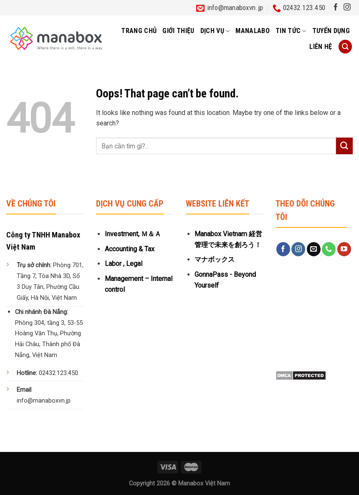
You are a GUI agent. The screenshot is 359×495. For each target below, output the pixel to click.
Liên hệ (320, 47)
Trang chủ (139, 31)
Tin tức (291, 31)
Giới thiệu (178, 31)
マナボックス (215, 259)
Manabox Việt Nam (204, 483)
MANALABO (252, 31)
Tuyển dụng (331, 31)
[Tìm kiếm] (345, 47)
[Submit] (344, 146)
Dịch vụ (215, 31)
